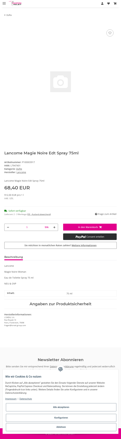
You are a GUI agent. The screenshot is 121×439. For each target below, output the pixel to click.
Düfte (19, 168)
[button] (102, 3)
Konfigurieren (61, 417)
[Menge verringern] (8, 227)
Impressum (10, 399)
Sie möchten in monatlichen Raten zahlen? (60, 245)
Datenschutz (26, 399)
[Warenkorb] (115, 3)
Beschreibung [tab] (13, 257)
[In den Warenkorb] (6, 24)
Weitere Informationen (84, 245)
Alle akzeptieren (61, 407)
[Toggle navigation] (4, 2)
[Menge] (26, 227)
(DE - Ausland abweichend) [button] (39, 214)
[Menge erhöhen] (54, 227)
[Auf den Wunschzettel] (109, 32)
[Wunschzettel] (108, 3)
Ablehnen (61, 427)
